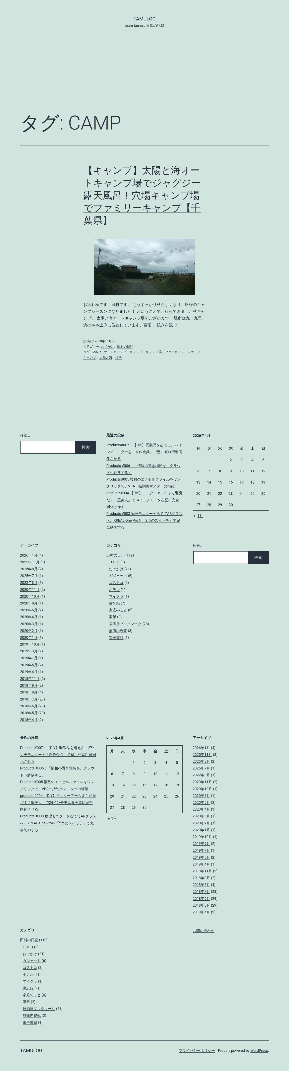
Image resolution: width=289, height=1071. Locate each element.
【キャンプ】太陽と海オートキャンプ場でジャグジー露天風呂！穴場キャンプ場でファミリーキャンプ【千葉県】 (142, 195)
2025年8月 (29, 569)
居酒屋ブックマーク (125, 624)
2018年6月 (29, 706)
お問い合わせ (203, 931)
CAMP (96, 352)
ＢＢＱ (114, 562)
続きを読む (167, 325)
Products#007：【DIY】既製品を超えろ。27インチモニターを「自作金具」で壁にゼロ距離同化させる (144, 452)
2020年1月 (29, 637)
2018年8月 (29, 692)
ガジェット (118, 576)
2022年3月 (29, 582)
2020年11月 (30, 589)
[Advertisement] (144, 76)
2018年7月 (29, 699)
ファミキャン (174, 352)
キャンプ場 (154, 352)
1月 (198, 515)
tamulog (144, 19)
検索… (25, 435)
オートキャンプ (115, 352)
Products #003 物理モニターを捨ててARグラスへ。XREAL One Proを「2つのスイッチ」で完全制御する (144, 520)
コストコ (116, 582)
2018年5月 (29, 713)
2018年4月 (29, 720)
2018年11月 (30, 678)
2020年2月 (29, 631)
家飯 (112, 617)
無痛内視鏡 (118, 631)
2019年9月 (29, 651)
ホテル (114, 589)
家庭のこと (118, 610)
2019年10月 (30, 644)
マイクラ (116, 596)
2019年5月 (29, 665)
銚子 (118, 357)
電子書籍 (116, 637)
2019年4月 (29, 672)
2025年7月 (29, 576)
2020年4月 (29, 617)
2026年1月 (29, 555)
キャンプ (136, 352)
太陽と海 (105, 357)
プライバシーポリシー (197, 1050)
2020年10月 (30, 596)
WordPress (259, 1050)
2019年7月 (29, 658)
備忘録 (114, 603)
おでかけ (107, 346)
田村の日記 (125, 346)
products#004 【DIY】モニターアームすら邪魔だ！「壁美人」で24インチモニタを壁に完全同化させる (144, 500)
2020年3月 (29, 624)
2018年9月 (29, 685)
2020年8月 (29, 603)
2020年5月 (29, 610)
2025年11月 (30, 562)
